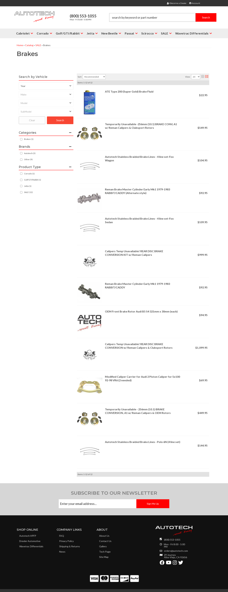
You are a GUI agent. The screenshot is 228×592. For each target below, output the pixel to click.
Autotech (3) (29, 153)
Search (60, 120)
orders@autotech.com (176, 551)
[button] (162, 17)
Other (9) (28, 159)
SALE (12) (28, 192)
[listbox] (46, 85)
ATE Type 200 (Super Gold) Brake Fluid (129, 91)
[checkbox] (21, 153)
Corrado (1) (29, 173)
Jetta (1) (27, 186)
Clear (32, 120)
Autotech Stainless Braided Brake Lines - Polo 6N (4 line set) (142, 441)
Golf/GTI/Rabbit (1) (32, 179)
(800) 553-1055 (172, 539)
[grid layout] (202, 76)
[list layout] (206, 76)
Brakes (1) (28, 139)
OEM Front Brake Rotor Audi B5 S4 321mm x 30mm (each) (141, 311)
